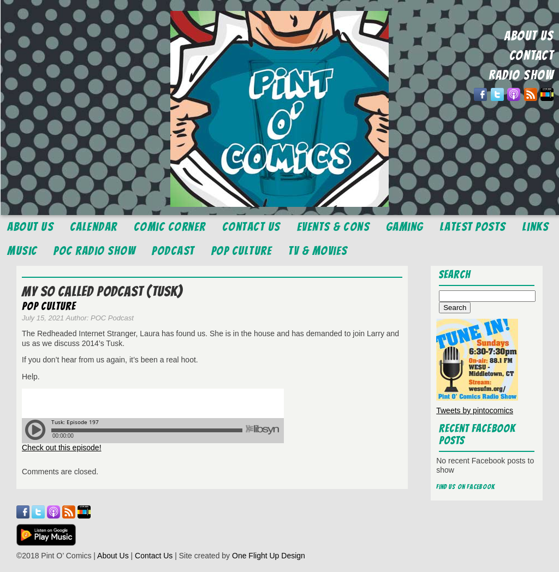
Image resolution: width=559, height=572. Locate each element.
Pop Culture (241, 251)
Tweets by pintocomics (474, 410)
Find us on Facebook (465, 486)
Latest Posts (473, 227)
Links (535, 227)
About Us (30, 227)
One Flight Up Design (268, 555)
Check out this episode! (62, 447)
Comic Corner (170, 227)
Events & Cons (333, 227)
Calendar (93, 227)
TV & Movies (318, 251)
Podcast (173, 251)
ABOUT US (529, 36)
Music (22, 251)
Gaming (405, 227)
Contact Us (251, 227)
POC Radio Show (94, 251)
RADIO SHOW (521, 75)
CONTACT (531, 55)
